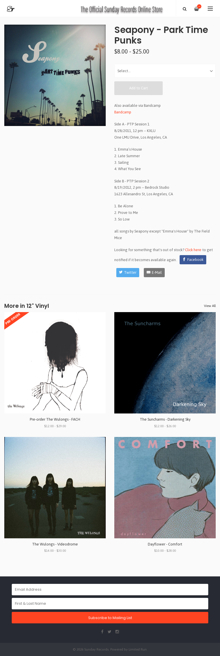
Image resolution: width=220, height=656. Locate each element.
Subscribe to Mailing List (110, 617)
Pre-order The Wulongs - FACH (55, 419)
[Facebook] (193, 259)
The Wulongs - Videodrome (55, 544)
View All (210, 306)
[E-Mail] (154, 272)
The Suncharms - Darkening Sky (165, 419)
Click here (193, 250)
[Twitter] (128, 272)
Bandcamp (122, 112)
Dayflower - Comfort (165, 544)
